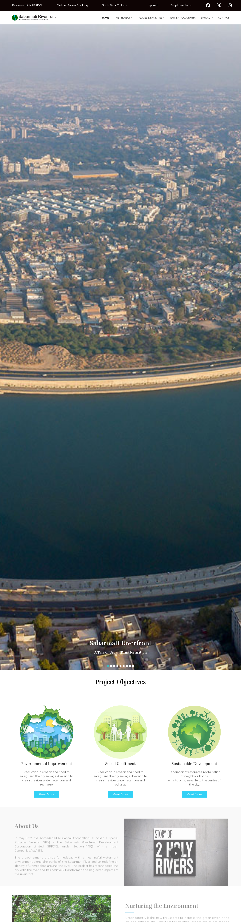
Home (105, 17)
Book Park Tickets (114, 5)
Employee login (181, 5)
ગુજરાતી (154, 5)
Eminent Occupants (183, 17)
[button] (18, 347)
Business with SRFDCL (27, 5)
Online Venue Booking (72, 5)
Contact (223, 17)
